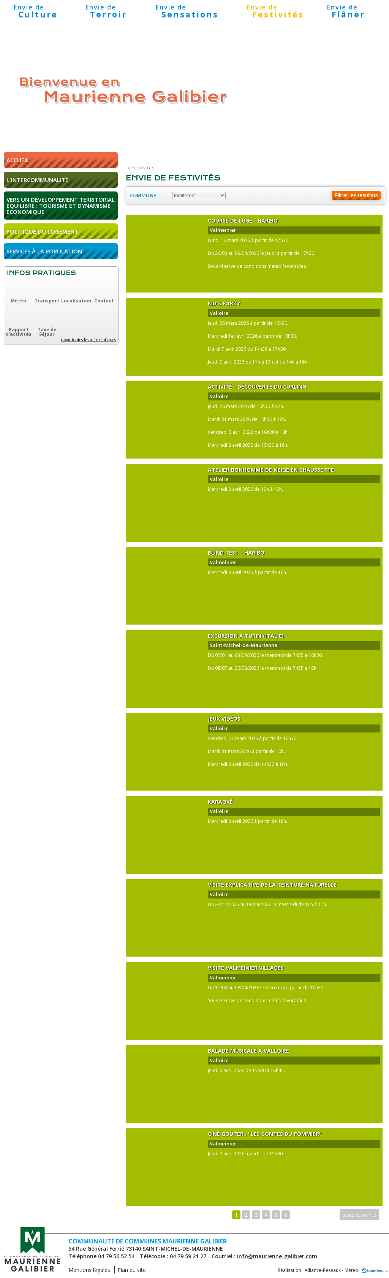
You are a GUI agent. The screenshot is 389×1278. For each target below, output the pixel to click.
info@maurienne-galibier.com (277, 1256)
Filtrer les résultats (356, 195)
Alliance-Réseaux (323, 1270)
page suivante (359, 1214)
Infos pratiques (41, 273)
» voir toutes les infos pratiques (88, 339)
